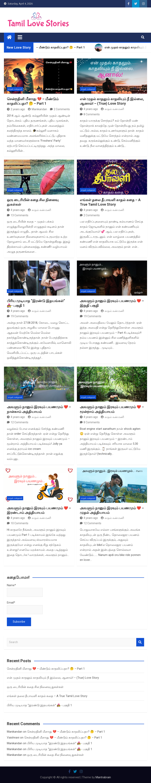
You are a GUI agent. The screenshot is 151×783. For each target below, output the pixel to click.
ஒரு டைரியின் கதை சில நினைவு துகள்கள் (35, 687)
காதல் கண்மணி (112, 109)
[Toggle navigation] (20, 37)
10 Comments (19, 523)
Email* (25, 607)
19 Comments (19, 316)
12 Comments (19, 422)
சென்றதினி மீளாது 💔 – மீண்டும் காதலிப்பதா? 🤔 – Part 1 (46, 668)
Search (140, 642)
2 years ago (16, 109)
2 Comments (62, 109)
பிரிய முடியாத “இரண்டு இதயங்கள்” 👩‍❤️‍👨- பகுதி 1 (39, 705)
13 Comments (19, 215)
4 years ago (89, 109)
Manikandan (37, 109)
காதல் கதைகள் (15, 89)
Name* (25, 590)
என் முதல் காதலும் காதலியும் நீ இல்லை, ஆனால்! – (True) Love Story (53, 677)
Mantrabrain (103, 777)
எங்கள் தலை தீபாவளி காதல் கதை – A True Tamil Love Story (47, 696)
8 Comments (92, 114)
